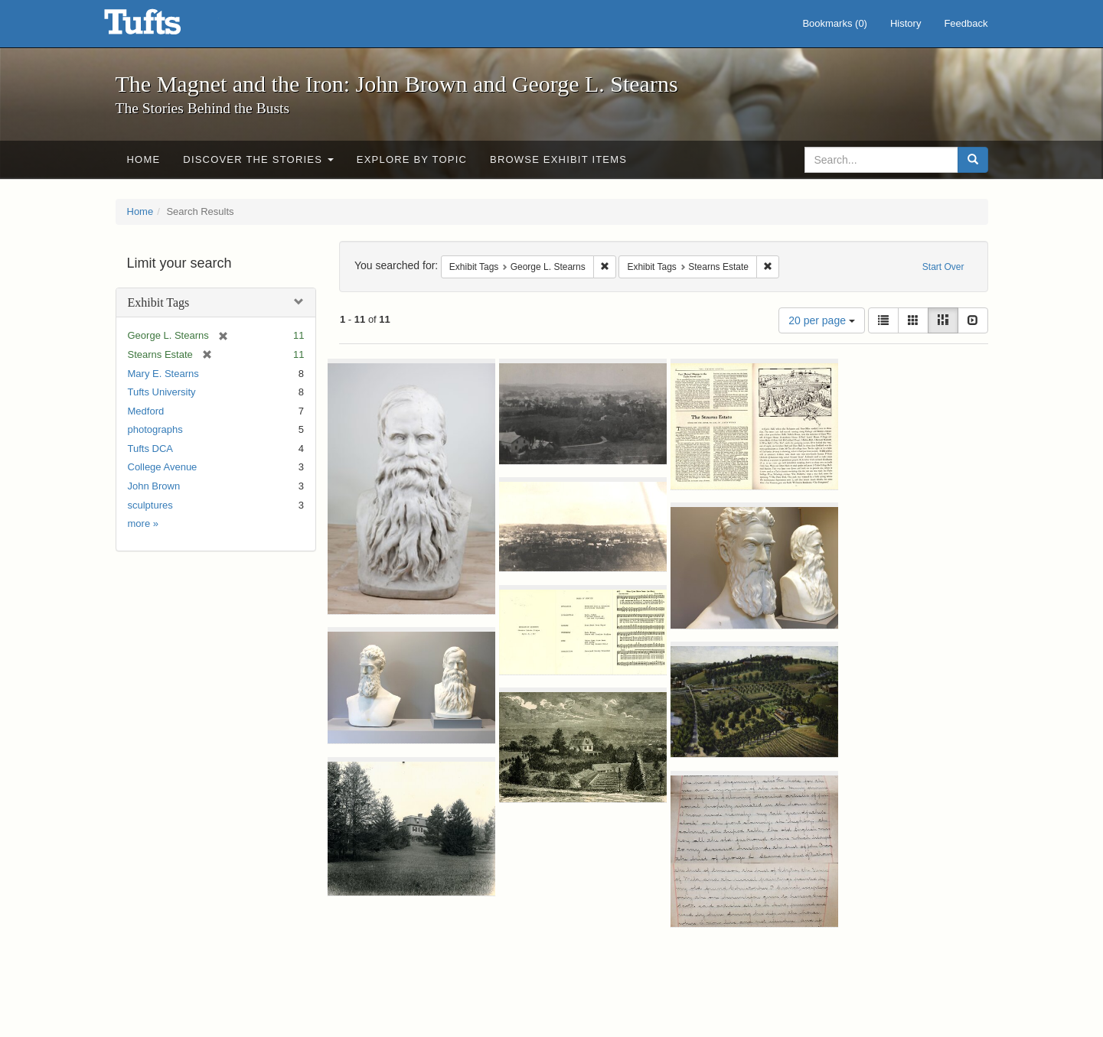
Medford (146, 411)
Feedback (965, 23)
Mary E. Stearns (163, 373)
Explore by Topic (412, 159)
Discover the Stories (258, 159)
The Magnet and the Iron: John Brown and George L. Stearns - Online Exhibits (161, 27)
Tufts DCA (150, 448)
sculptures (150, 505)
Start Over (943, 267)
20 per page (821, 320)
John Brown (154, 486)
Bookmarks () (834, 23)
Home (144, 159)
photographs (155, 429)
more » (143, 523)
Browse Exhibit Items (558, 159)
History (905, 23)
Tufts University (162, 392)
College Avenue (162, 467)
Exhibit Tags (159, 302)
